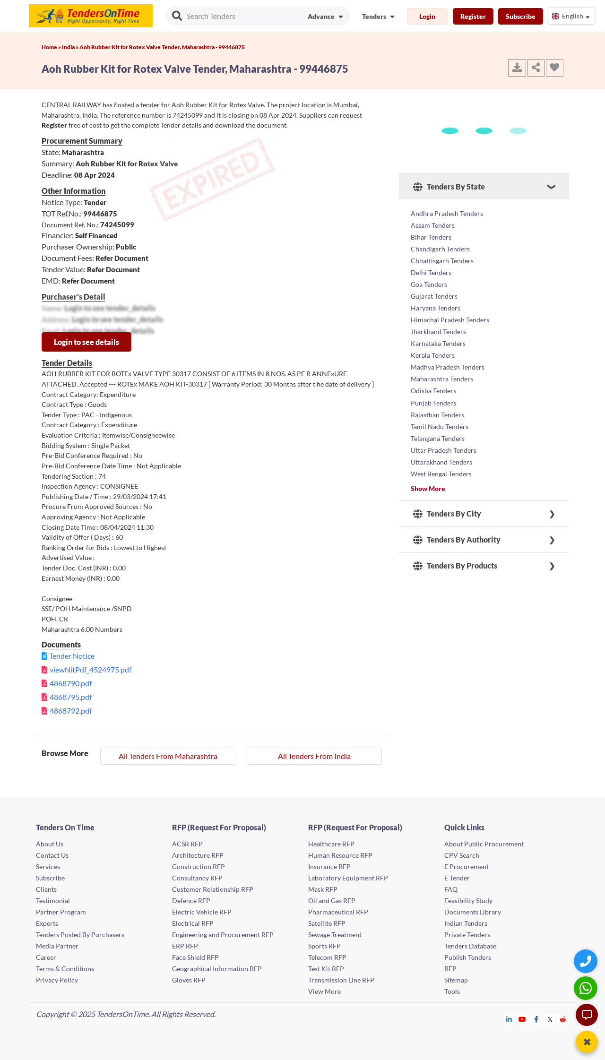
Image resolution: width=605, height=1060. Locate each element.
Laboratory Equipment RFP (348, 878)
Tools (452, 991)
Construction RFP (198, 866)
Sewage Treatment (335, 935)
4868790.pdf (71, 683)
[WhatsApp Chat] (587, 988)
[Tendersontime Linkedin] (509, 1019)
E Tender (457, 878)
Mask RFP (322, 889)
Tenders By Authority (457, 528)
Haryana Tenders (435, 304)
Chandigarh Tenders (440, 247)
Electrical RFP (193, 923)
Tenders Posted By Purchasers (80, 935)
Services (48, 866)
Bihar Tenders (431, 236)
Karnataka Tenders (438, 338)
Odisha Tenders (433, 383)
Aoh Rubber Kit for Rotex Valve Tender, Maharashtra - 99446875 (162, 47)
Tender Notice (72, 655)
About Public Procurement (484, 844)
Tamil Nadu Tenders (439, 417)
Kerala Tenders (433, 349)
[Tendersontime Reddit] (563, 1019)
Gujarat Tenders (434, 292)
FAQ (451, 889)
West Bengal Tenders (441, 462)
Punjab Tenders (433, 394)
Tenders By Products (455, 554)
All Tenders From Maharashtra (168, 755)
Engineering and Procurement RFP (223, 935)
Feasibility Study (468, 900)
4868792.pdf (71, 710)
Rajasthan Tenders (437, 406)
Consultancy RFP (197, 878)
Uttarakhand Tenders (441, 451)
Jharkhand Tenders (438, 326)
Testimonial (53, 900)
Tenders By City (447, 502)
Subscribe (521, 16)
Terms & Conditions (65, 969)
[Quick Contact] (587, 961)
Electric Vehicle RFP (202, 912)
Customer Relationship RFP (212, 889)
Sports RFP (324, 946)
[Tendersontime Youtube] (522, 1019)
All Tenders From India (314, 755)
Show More (428, 477)
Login (427, 16)
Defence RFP (191, 900)
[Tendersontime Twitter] (550, 1019)
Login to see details (86, 341)
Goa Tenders (429, 281)
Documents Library (472, 912)
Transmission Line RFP (341, 980)
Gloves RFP (189, 980)
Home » (52, 47)
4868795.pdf (71, 696)
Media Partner (57, 946)
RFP (450, 969)
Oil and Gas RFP (331, 900)
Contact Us (52, 855)
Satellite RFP (327, 923)
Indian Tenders (465, 923)
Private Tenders (467, 935)
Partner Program (61, 912)
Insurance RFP (329, 866)
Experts (47, 923)
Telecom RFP (327, 957)
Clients (46, 889)
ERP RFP (185, 946)
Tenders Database (470, 946)
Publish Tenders (467, 957)
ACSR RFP (187, 844)
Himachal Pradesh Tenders (450, 315)
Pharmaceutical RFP (338, 912)
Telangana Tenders (438, 428)
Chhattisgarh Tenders (442, 258)
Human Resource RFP (340, 855)
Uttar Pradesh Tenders (443, 440)
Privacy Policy (57, 980)
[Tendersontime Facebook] (536, 1019)
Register (473, 16)
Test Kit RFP (326, 969)
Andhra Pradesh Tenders (447, 213)
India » (70, 47)
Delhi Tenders (431, 270)
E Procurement (466, 866)
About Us (49, 844)
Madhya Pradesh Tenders (447, 360)
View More (324, 991)
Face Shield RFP (195, 957)
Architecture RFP (198, 855)
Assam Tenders (433, 224)
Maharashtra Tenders (442, 372)
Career (46, 957)
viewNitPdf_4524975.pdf (90, 669)
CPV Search (461, 855)
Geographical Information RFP (217, 969)
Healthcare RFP (331, 844)
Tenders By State (449, 186)
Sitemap (456, 980)
